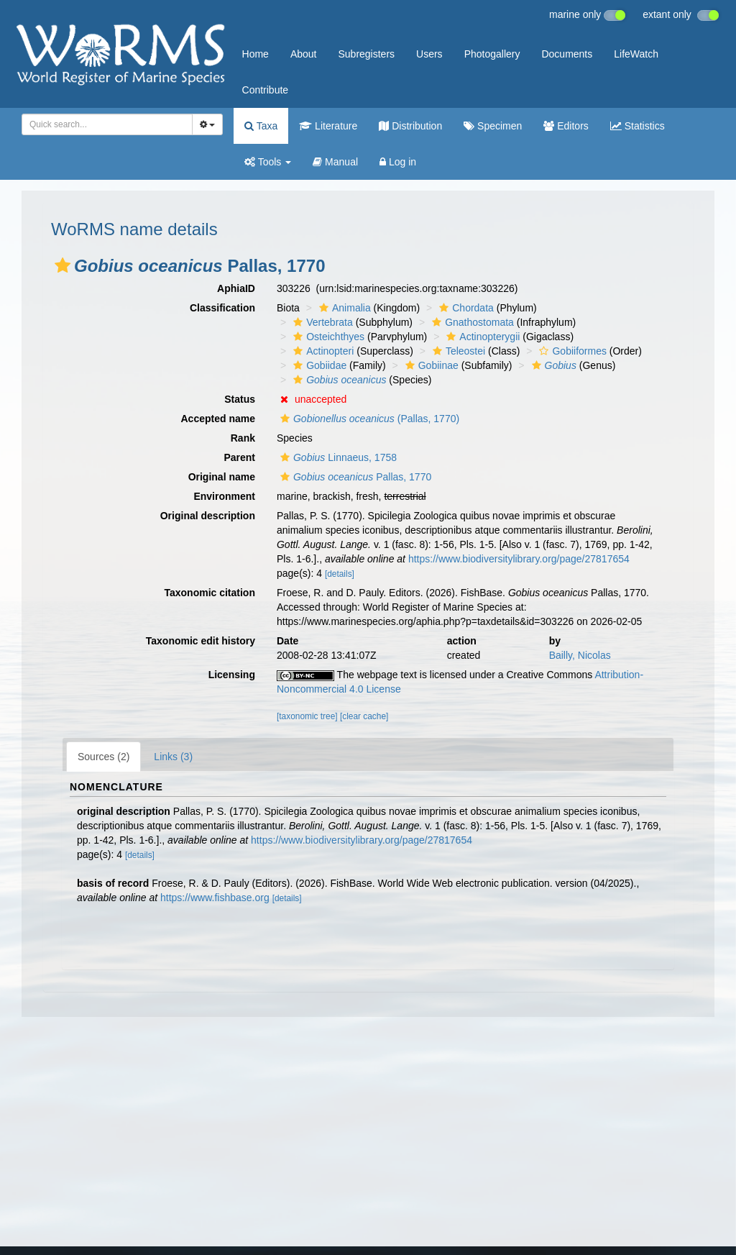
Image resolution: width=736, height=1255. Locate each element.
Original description (207, 515)
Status (239, 399)
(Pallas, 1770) (368, 418)
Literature (328, 126)
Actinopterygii (481, 336)
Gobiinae (430, 365)
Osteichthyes (327, 336)
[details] (339, 574)
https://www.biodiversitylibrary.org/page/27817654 (519, 559)
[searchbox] (104, 124)
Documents (566, 54)
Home (255, 54)
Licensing (231, 674)
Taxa (260, 126)
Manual (335, 162)
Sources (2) (103, 756)
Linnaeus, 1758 (337, 457)
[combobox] (107, 124)
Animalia (343, 308)
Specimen (493, 126)
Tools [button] (267, 162)
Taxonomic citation (209, 592)
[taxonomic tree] (307, 716)
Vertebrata (321, 322)
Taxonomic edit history (200, 641)
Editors (565, 126)
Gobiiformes (570, 351)
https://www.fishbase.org (215, 897)
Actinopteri (322, 351)
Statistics (637, 126)
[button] (62, 265)
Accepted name (218, 418)
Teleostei (457, 351)
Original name (221, 477)
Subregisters (366, 54)
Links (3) (173, 756)
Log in (398, 162)
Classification (222, 308)
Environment (224, 496)
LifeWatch (636, 54)
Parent (239, 457)
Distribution (410, 126)
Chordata (465, 308)
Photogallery (492, 54)
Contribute (265, 90)
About (303, 54)
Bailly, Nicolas (580, 655)
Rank (243, 438)
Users (429, 54)
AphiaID (236, 288)
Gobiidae (318, 365)
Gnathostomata (471, 322)
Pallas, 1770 (354, 477)
